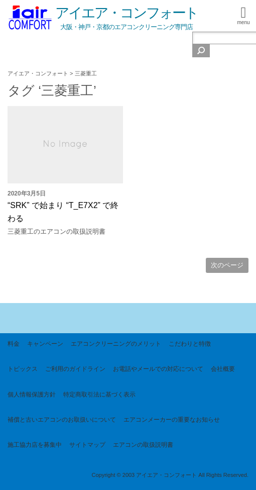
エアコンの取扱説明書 (143, 444)
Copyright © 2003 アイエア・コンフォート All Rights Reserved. (169, 475)
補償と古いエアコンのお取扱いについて (62, 419)
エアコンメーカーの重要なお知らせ (171, 419)
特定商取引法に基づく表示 (99, 394)
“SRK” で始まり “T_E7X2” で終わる (63, 218)
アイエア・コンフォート (126, 13)
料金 (14, 343)
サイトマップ (87, 444)
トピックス (23, 368)
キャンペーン (45, 343)
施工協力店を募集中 (35, 444)
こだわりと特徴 (190, 343)
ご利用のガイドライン (75, 368)
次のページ (227, 265)
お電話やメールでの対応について (158, 368)
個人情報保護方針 (32, 394)
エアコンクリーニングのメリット (116, 343)
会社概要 (223, 368)
